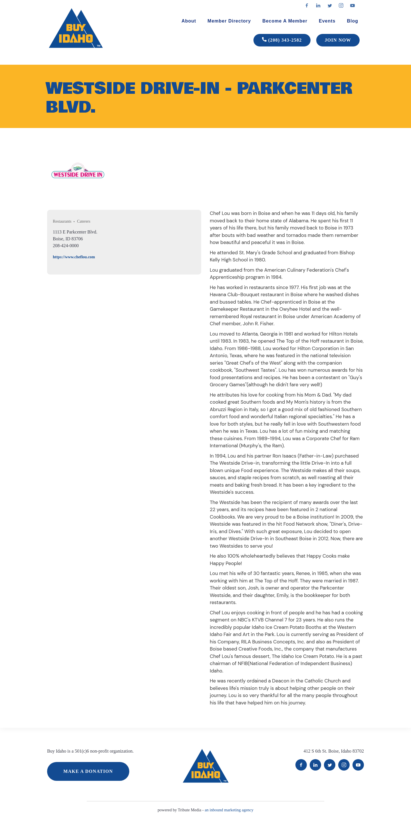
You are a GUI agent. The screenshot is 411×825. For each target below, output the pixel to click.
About (189, 21)
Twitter (329, 765)
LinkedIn (315, 765)
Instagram (344, 765)
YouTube (358, 765)
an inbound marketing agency (229, 810)
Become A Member (284, 21)
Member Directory (229, 21)
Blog (352, 21)
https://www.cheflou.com (74, 257)
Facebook (301, 765)
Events (327, 21)
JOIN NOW (338, 40)
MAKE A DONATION (88, 771)
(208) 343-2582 (282, 40)
